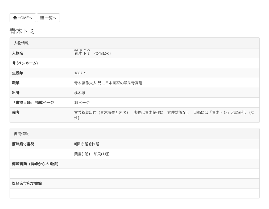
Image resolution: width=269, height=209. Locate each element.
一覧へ (48, 18)
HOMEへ (23, 18)
